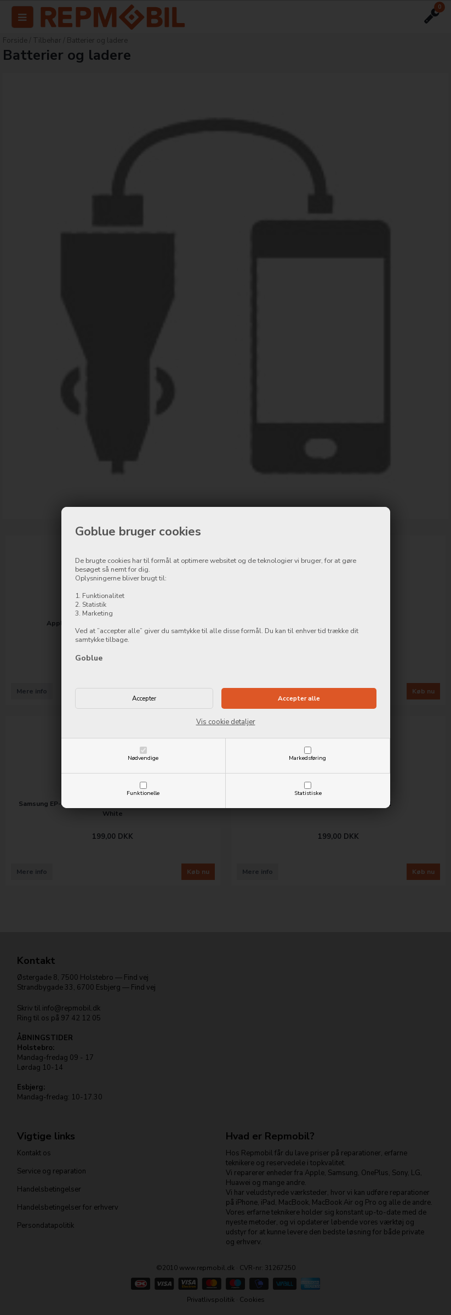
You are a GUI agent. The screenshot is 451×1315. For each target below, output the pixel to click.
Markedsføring (307, 758)
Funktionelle (143, 793)
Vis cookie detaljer (225, 722)
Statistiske (308, 793)
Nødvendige (143, 758)
